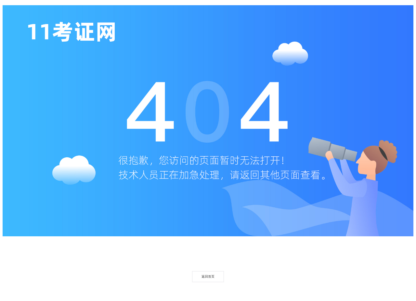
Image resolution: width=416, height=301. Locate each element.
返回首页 (208, 276)
